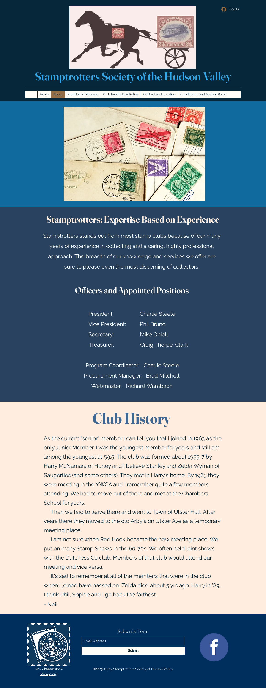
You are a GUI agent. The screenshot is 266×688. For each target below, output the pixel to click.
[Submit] (133, 651)
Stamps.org (48, 674)
